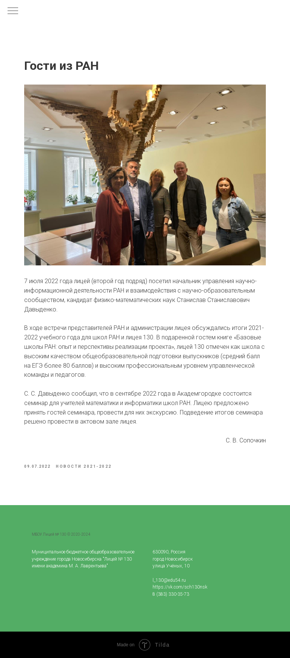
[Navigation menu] (13, 11)
